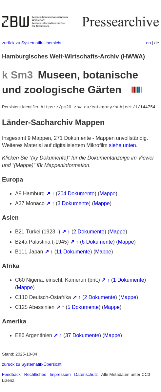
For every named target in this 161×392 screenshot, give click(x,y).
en (148, 42)
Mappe (108, 193)
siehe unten (122, 145)
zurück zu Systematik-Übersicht (31, 42)
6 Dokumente (97, 242)
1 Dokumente (128, 280)
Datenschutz (86, 374)
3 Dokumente (73, 203)
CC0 (146, 374)
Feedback (11, 374)
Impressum (60, 374)
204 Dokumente (76, 193)
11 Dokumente (73, 251)
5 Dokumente (83, 307)
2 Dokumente (88, 231)
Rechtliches (35, 374)
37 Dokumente (82, 335)
